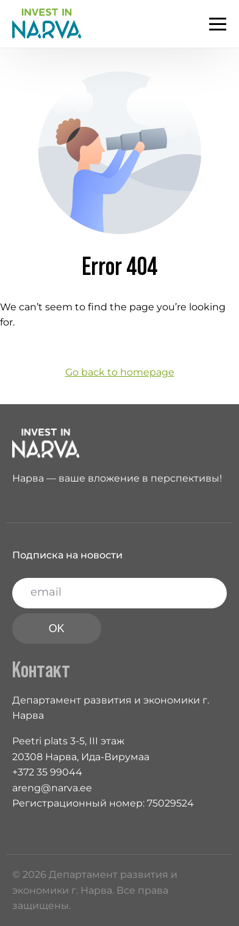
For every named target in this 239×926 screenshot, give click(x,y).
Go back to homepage (119, 372)
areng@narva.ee (52, 788)
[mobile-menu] (211, 24)
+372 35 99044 (47, 772)
